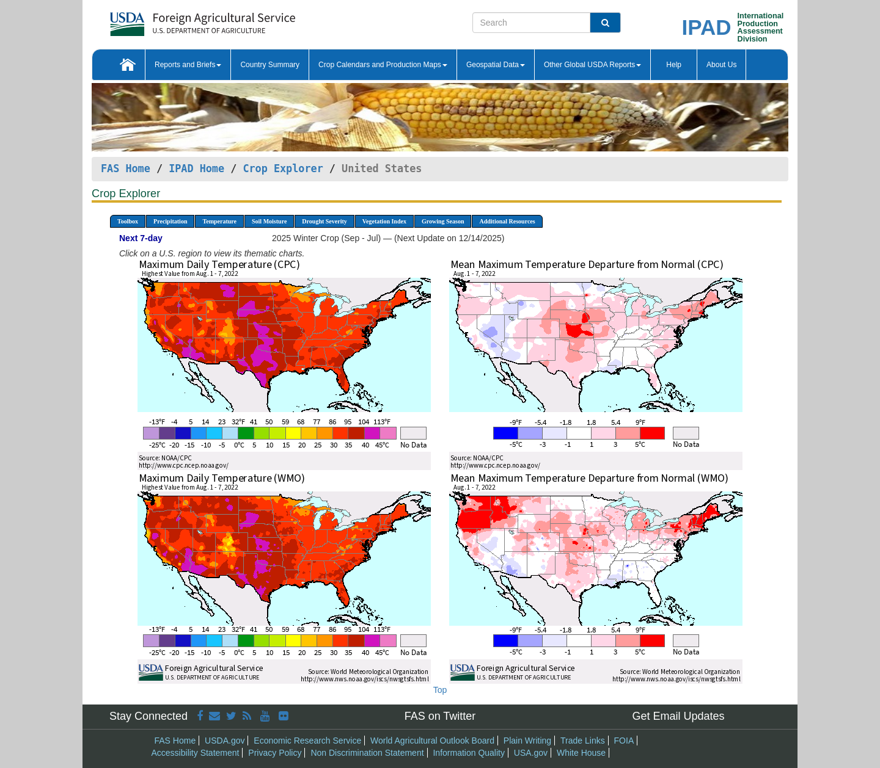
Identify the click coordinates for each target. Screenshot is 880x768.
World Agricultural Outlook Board (432, 740)
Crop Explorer (283, 168)
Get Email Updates (678, 716)
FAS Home (125, 168)
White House (581, 753)
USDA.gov (224, 740)
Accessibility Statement (196, 753)
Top (440, 690)
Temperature (219, 221)
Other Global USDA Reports (592, 64)
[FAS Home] (172, 19)
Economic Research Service (307, 740)
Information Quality (469, 753)
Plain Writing (527, 740)
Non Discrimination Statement (367, 753)
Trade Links (582, 740)
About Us (721, 64)
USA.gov (531, 753)
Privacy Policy (274, 753)
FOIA (624, 740)
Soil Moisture (269, 221)
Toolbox (127, 221)
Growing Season (443, 221)
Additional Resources (507, 221)
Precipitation (170, 221)
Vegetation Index (384, 221)
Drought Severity (324, 221)
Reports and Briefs (188, 64)
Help (674, 64)
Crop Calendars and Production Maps (382, 64)
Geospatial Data (495, 64)
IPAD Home (196, 168)
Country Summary (269, 64)
